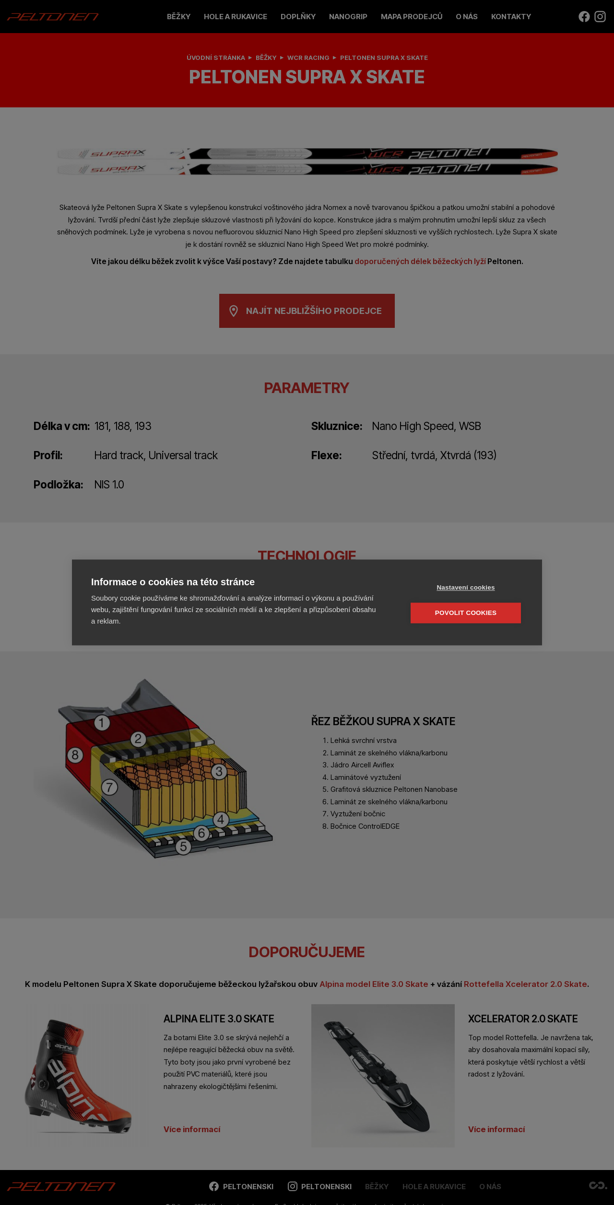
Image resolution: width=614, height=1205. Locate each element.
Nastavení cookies (466, 587)
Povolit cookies (465, 612)
